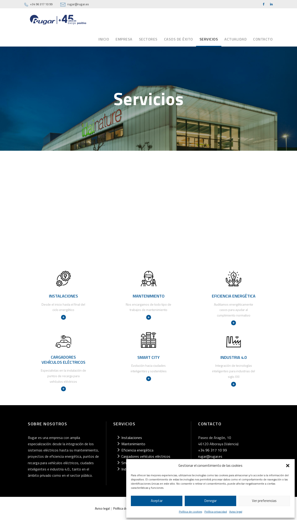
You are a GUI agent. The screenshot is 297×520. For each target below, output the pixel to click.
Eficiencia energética (137, 450)
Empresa (124, 39)
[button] (287, 465)
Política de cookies (190, 511)
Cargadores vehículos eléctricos (145, 456)
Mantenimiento (133, 444)
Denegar (210, 500)
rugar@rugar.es (78, 4)
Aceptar (157, 500)
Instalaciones (131, 437)
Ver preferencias (264, 500)
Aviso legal (235, 511)
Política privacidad (215, 511)
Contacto (263, 39)
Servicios (209, 39)
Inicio (103, 39)
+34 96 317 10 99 (41, 4)
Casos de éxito (178, 39)
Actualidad (235, 39)
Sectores (148, 39)
